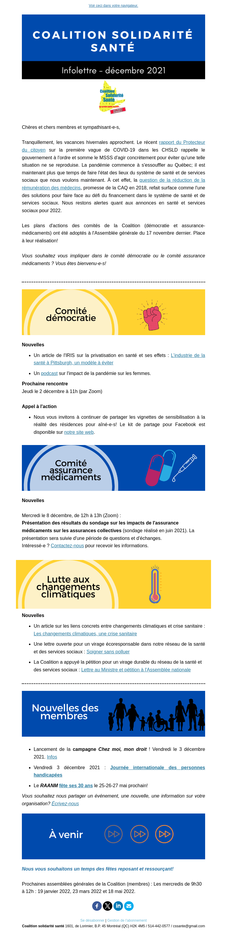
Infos (52, 756)
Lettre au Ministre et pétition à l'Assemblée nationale (136, 669)
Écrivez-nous (65, 803)
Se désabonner (92, 920)
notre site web (79, 432)
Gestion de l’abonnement (127, 920)
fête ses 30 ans (76, 785)
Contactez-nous (67, 545)
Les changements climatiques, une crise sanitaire (85, 633)
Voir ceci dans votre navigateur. (113, 6)
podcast (49, 373)
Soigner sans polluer (108, 651)
